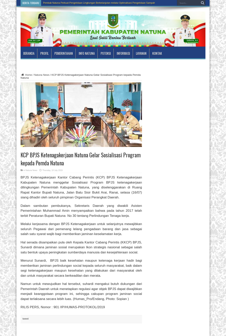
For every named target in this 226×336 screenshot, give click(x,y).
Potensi (106, 53)
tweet (26, 318)
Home (26, 74)
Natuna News (41, 74)
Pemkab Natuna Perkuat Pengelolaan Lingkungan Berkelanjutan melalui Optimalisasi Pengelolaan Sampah (99, 3)
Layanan (141, 53)
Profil (44, 53)
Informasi (123, 53)
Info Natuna (87, 53)
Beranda (28, 53)
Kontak (157, 53)
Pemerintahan (63, 53)
